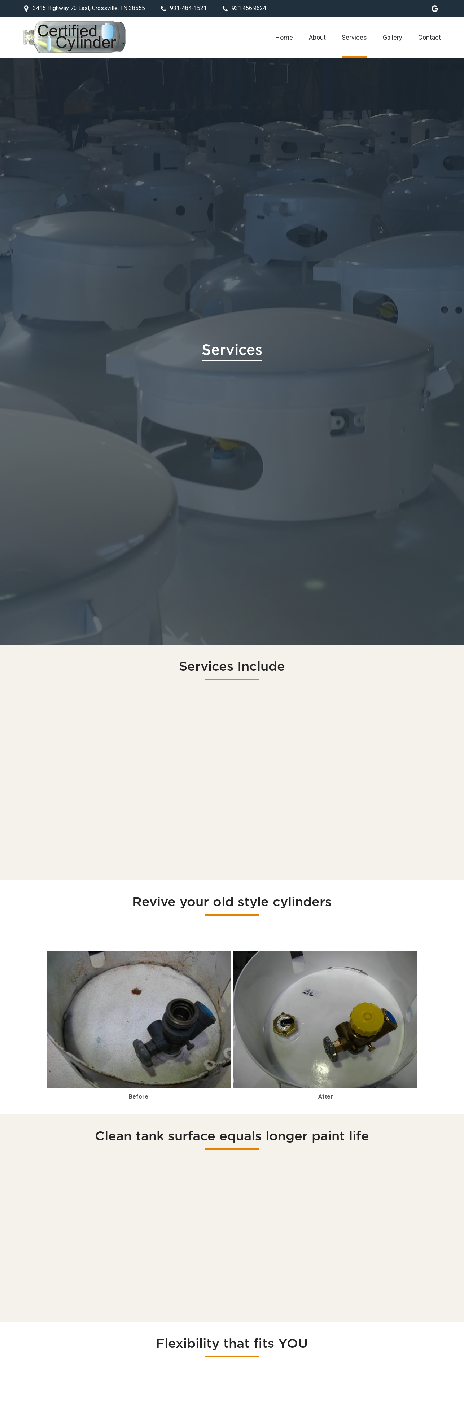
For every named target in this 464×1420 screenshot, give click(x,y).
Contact (429, 37)
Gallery (392, 37)
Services (354, 37)
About (317, 37)
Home (284, 37)
